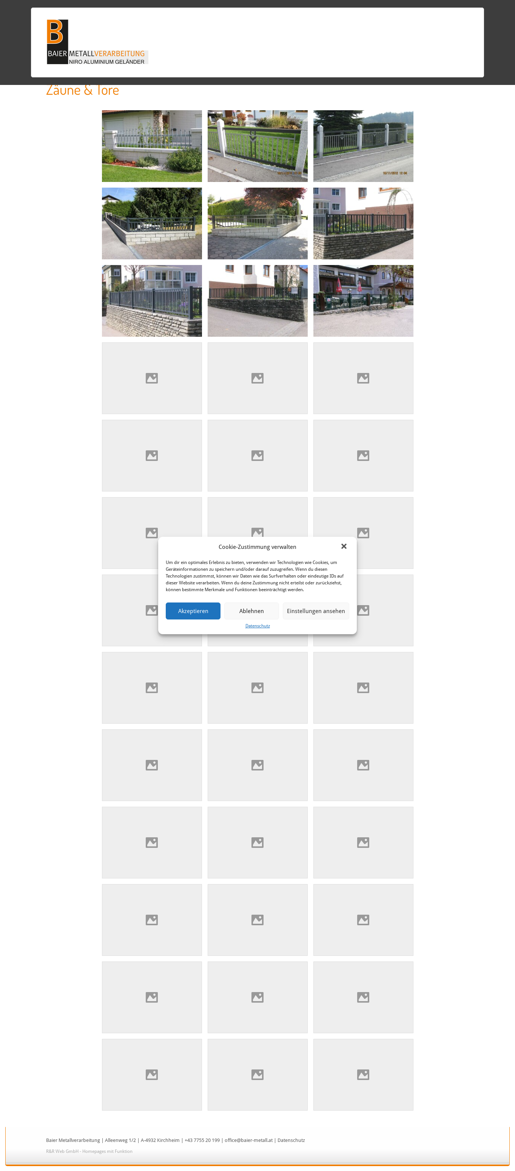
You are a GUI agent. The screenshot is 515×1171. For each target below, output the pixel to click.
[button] (344, 547)
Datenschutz (257, 626)
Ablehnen (251, 611)
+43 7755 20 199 (202, 1140)
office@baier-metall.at (249, 1140)
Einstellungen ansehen (316, 611)
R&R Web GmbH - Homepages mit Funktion (89, 1151)
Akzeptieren (193, 611)
